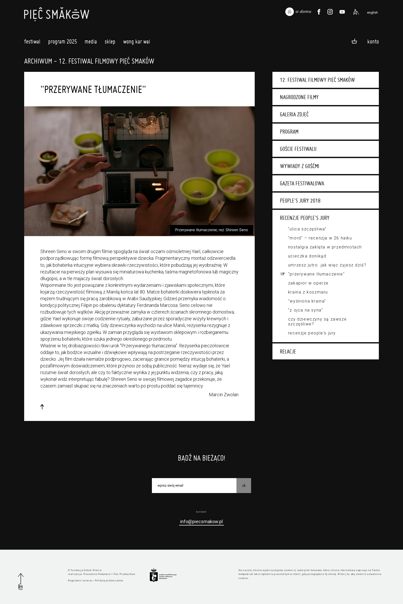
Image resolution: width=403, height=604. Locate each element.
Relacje (288, 351)
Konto (373, 41)
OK (244, 485)
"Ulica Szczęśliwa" (307, 229)
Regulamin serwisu (80, 580)
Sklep (110, 43)
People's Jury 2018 (300, 200)
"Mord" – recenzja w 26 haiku (320, 238)
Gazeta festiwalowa (302, 183)
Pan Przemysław (124, 574)
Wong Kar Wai (136, 43)
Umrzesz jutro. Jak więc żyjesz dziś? (327, 265)
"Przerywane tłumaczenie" (316, 274)
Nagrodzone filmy (299, 97)
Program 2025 (62, 43)
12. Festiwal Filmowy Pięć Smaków (317, 79)
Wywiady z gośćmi (299, 166)
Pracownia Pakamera (97, 574)
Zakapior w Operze (308, 283)
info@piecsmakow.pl (201, 521)
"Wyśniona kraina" (307, 301)
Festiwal (32, 43)
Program (289, 131)
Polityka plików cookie (109, 580)
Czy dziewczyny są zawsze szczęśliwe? (317, 321)
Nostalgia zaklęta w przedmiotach (325, 247)
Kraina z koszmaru (308, 292)
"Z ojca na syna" (305, 310)
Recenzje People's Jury (304, 217)
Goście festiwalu (298, 148)
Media (91, 43)
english (372, 12)
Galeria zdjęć (294, 114)
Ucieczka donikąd (307, 256)
